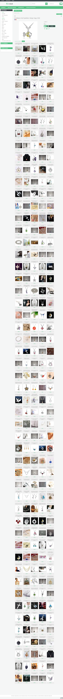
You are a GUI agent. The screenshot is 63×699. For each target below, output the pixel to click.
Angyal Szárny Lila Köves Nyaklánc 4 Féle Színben (42, 503)
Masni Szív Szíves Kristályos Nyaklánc (42, 310)
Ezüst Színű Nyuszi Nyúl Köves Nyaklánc (19, 358)
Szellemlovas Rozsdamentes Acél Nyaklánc (42, 201)
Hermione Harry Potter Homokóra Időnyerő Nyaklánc (34, 68)
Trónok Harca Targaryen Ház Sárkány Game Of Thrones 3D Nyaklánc (19, 56)
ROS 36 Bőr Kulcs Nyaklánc (50, 104)
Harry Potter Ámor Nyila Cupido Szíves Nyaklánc (42, 213)
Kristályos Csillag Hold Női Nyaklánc (26, 56)
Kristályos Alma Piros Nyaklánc (42, 370)
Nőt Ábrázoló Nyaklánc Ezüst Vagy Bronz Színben (50, 322)
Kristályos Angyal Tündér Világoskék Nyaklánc (34, 140)
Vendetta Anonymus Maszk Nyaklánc (26, 43)
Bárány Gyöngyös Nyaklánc (50, 249)
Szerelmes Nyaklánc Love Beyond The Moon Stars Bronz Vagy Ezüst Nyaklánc (50, 68)
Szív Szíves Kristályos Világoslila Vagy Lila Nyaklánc (34, 165)
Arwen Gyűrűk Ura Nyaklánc (26, 298)
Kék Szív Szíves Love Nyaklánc (34, 443)
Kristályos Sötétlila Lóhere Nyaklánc (34, 152)
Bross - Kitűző (4, 33)
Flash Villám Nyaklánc (34, 322)
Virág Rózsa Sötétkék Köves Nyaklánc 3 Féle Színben (19, 492)
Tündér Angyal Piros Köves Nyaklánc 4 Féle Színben (18, 346)
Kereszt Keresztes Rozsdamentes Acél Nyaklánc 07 (34, 467)
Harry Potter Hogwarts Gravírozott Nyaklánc (42, 455)
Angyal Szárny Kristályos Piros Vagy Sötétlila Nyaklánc (19, 431)
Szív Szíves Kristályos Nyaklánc (26, 455)
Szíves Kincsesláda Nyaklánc (26, 419)
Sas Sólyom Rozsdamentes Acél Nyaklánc (18, 395)
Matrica (3, 27)
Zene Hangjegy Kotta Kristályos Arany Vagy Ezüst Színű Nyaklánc (34, 504)
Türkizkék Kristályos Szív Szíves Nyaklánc (34, 92)
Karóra (3, 16)
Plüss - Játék (4, 30)
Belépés (3, 0)
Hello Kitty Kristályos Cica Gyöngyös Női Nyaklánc (34, 334)
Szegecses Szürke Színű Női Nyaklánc (50, 346)
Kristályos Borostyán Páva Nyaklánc (34, 128)
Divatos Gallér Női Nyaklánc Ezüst (18, 334)
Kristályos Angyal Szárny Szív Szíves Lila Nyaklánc (42, 467)
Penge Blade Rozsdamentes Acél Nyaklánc (34, 189)
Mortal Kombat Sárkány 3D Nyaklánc (50, 443)
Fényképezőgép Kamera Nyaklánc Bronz (42, 261)
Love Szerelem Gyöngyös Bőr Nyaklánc (42, 334)
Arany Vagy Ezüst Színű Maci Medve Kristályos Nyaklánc (50, 419)
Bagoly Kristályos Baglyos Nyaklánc (26, 395)
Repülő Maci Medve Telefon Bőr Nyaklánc (18, 419)
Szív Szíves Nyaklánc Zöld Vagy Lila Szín (26, 225)
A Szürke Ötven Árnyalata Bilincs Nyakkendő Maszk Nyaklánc (42, 165)
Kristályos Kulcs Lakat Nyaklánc (50, 177)
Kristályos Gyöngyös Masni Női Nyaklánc (42, 152)
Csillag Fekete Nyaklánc (27, 104)
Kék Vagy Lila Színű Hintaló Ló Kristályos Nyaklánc (18, 116)
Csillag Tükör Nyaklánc (26, 382)
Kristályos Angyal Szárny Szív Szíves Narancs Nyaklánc (50, 383)
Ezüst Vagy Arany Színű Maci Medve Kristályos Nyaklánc (42, 383)
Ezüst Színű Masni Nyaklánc (42, 419)
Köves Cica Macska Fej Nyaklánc (26, 189)
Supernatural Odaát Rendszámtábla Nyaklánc (50, 261)
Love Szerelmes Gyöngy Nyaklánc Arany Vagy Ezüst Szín (18, 44)
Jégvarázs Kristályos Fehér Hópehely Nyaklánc (18, 201)
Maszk (3, 28)
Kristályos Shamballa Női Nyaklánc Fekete (26, 92)
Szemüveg (3, 31)
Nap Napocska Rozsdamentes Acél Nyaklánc (50, 189)
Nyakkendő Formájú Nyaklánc (42, 43)
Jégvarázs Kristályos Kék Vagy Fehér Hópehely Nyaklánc (18, 274)
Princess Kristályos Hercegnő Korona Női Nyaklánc (26, 504)
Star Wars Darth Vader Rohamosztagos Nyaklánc (42, 128)
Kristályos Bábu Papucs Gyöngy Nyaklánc (42, 395)
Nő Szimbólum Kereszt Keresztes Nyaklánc (26, 479)
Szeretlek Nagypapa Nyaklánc (34, 455)
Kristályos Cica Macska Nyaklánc (50, 92)
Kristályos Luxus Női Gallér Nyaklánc (34, 370)
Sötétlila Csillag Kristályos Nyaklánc (34, 80)
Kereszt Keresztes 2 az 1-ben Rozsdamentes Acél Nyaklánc (26, 274)
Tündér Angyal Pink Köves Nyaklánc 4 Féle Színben (50, 334)
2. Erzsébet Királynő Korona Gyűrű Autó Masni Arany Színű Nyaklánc (18, 455)
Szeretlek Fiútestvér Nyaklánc (50, 310)
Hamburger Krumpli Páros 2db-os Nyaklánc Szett (34, 382)
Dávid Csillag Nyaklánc (42, 443)
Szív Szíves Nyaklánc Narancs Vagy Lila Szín (50, 225)
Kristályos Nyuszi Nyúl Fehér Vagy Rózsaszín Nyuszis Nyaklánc (34, 310)
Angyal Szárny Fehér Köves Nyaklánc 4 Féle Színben (18, 382)
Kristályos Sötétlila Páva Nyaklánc (35, 177)
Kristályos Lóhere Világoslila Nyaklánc (18, 322)
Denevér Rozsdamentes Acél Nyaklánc (19, 189)
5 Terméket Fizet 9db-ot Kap (6, 40)
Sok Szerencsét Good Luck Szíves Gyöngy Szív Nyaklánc (50, 467)
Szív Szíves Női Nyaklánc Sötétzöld (42, 237)
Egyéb (3, 25)
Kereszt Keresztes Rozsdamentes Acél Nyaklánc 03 (26, 213)
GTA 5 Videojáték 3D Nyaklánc (34, 56)
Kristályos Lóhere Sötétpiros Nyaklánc (26, 152)
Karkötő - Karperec (5, 21)
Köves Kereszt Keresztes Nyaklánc (50, 128)
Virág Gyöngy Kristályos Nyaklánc (42, 249)
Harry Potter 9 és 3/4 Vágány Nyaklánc (18, 164)
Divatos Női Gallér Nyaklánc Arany (34, 43)
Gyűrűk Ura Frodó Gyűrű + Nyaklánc (34, 237)
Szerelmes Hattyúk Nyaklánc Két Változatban (42, 56)
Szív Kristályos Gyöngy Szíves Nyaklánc (34, 116)
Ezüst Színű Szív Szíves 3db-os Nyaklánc (34, 201)
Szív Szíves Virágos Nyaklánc (26, 249)
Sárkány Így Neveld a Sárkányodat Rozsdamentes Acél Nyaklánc (26, 516)
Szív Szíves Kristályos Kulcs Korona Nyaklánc (26, 128)
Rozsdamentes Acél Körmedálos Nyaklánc (50, 407)
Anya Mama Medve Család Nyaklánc (42, 407)
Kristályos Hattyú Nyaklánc (50, 431)
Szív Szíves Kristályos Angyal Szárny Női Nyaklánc (26, 492)
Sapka (3, 39)
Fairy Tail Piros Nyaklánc (34, 104)
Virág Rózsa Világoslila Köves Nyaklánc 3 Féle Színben (26, 286)
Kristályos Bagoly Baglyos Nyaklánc (18, 68)
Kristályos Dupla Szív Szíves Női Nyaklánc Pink (50, 358)
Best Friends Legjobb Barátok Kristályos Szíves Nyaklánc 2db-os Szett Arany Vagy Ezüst (18, 177)
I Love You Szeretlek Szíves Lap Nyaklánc (42, 225)
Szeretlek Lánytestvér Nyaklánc (42, 516)
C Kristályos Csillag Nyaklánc (18, 286)
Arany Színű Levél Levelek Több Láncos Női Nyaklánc (18, 467)
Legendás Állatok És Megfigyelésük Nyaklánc (50, 237)
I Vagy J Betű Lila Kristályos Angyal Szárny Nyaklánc (34, 491)
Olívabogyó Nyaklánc (26, 140)
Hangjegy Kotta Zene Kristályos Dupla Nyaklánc (42, 479)
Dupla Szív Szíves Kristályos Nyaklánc (26, 358)
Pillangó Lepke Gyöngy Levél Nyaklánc (26, 431)
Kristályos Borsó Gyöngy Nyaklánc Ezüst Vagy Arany (34, 298)
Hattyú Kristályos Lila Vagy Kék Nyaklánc (34, 261)
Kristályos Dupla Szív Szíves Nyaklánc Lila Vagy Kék (50, 44)
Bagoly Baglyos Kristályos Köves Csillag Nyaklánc (50, 201)
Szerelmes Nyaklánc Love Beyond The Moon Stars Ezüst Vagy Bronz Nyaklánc (18, 310)
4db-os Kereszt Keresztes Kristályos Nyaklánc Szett (26, 201)
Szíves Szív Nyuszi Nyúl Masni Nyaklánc (42, 92)
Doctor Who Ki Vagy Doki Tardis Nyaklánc (34, 419)
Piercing (3, 34)
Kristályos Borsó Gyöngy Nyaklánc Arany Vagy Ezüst (26, 370)
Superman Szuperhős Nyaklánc (42, 286)
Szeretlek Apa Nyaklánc (50, 273)
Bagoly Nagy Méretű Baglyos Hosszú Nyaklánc (18, 225)
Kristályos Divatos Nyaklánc (18, 503)
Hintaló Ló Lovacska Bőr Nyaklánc (34, 479)
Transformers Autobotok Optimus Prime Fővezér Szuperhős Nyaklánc (19, 443)
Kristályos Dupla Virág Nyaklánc (18, 370)
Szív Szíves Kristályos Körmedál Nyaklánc (50, 164)
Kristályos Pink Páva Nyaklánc (42, 358)
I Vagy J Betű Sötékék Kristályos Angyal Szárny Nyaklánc (50, 56)
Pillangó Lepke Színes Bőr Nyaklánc (42, 68)
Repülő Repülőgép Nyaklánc (26, 322)
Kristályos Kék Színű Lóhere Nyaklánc (42, 491)
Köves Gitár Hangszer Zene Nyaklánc (26, 116)
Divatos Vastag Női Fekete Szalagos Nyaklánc (50, 80)
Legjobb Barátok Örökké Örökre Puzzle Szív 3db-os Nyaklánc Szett (26, 334)
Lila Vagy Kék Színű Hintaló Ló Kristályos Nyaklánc (42, 431)
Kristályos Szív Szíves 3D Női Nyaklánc (18, 152)
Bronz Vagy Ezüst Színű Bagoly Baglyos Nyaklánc (34, 249)
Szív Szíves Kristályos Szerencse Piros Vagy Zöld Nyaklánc (18, 516)
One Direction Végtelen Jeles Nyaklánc (19, 80)
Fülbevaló (3, 19)
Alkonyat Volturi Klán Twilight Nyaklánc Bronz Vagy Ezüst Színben (42, 274)
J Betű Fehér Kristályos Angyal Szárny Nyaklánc (42, 116)
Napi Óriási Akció (4, 37)
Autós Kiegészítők (5, 15)
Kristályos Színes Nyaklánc (50, 116)
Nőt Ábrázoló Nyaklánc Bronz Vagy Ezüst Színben (18, 104)
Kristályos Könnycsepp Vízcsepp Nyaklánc (42, 140)
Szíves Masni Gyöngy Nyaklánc (26, 261)
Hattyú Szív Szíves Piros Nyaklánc (26, 407)
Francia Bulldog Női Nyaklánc (50, 479)
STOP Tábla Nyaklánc (18, 128)
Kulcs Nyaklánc (50, 140)
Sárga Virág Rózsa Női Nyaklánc (42, 104)
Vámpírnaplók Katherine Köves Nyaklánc (27, 80)
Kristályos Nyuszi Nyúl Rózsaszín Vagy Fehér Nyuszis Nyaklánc (34, 213)
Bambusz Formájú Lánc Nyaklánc (19, 237)
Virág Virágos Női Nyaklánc (50, 503)
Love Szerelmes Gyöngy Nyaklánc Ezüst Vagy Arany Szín (26, 177)
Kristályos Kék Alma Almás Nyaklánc (26, 68)
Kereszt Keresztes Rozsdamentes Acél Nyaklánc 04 (26, 346)
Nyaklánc (3, 18)
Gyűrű (3, 22)
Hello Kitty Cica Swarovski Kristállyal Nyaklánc (50, 298)
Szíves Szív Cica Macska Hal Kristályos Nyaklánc (34, 407)
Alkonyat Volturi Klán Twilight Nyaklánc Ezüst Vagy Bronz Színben (50, 213)
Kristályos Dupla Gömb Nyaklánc (26, 237)
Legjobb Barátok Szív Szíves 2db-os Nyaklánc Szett (42, 298)
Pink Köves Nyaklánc (34, 346)
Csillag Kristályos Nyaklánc (34, 273)
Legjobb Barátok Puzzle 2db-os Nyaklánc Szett (19, 407)
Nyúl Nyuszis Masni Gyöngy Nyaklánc (42, 189)
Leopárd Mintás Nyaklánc (50, 491)
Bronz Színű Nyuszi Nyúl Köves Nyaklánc (42, 346)
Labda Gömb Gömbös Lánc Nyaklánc (34, 286)
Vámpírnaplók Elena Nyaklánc (50, 370)
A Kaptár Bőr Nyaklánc (42, 322)
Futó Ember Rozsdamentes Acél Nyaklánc (50, 152)
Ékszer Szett (4, 24)
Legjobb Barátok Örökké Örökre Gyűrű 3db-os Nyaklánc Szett (27, 443)
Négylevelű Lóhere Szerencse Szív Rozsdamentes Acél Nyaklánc (18, 250)
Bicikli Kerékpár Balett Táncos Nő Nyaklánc (26, 164)
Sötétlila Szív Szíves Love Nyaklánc (18, 92)
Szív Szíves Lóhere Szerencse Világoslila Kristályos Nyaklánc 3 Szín (34, 395)
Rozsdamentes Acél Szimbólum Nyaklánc (34, 431)
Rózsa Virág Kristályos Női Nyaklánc (18, 261)
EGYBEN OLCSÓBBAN (5, 36)
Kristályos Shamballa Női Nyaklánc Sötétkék (50, 455)
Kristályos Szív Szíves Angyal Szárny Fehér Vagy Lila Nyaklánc (26, 467)
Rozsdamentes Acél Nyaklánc (18, 213)
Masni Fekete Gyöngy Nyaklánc (18, 140)
